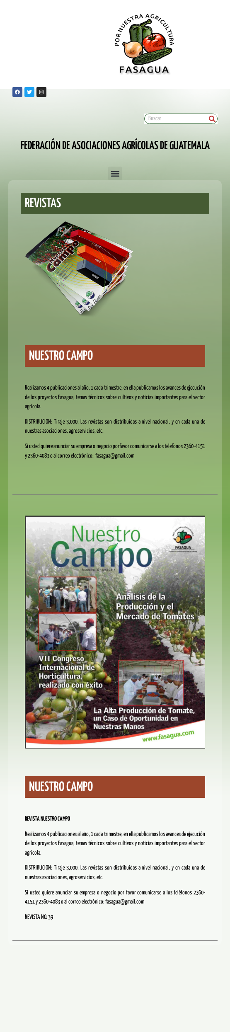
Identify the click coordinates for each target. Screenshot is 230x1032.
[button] (115, 173)
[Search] (212, 119)
